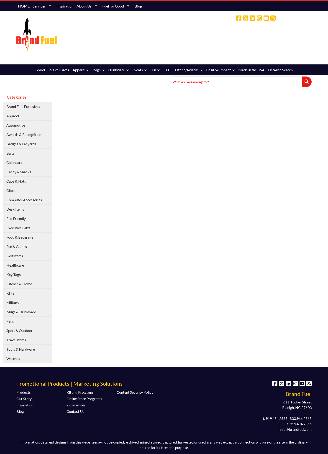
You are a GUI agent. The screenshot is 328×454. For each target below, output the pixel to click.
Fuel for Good (113, 6)
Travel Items (16, 340)
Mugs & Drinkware (21, 312)
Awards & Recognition (23, 134)
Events (137, 70)
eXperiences (76, 405)
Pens (10, 321)
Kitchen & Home (19, 284)
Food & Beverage (19, 237)
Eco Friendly (16, 218)
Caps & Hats (16, 181)
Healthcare (15, 265)
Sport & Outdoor (19, 330)
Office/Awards (187, 70)
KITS (168, 70)
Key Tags (13, 274)
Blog (138, 6)
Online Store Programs (84, 398)
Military (12, 302)
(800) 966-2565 (243, 37)
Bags (97, 70)
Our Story (24, 398)
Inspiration (64, 6)
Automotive (15, 125)
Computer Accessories (24, 200)
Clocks (11, 190)
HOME (24, 6)
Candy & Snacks (18, 172)
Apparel (79, 70)
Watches (13, 358)
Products (23, 392)
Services (39, 6)
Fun (153, 70)
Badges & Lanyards (21, 144)
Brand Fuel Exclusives (52, 70)
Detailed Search (280, 70)
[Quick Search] (234, 82)
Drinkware (116, 70)
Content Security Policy (135, 392)
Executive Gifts (18, 228)
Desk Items (15, 209)
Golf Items (14, 256)
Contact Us (75, 411)
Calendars (14, 162)
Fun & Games (16, 246)
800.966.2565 (301, 418)
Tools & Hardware (20, 349)
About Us (84, 6)
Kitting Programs (80, 392)
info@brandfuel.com (275, 37)
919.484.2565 (276, 418)
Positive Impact (218, 70)
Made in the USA (251, 70)
